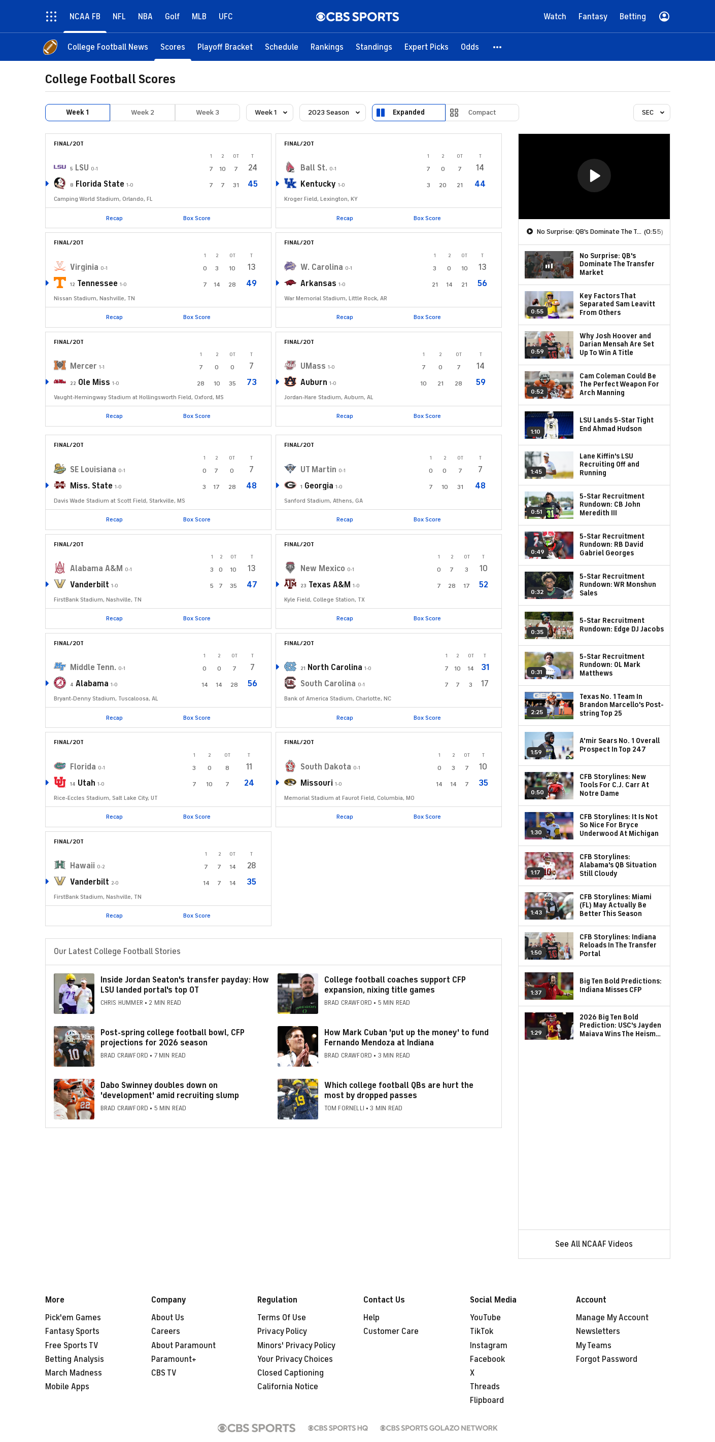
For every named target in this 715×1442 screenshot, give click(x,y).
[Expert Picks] (426, 47)
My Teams (593, 1346)
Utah (86, 783)
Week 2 (142, 112)
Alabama (92, 684)
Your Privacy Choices (295, 1359)
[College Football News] (107, 47)
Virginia (84, 267)
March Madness (73, 1373)
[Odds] (470, 47)
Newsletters (598, 1331)
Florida (83, 767)
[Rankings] (327, 47)
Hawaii (82, 866)
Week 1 (77, 112)
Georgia (318, 486)
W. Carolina (321, 267)
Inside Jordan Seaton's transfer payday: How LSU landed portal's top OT (184, 985)
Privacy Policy (282, 1331)
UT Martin (318, 470)
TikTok (481, 1331)
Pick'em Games (73, 1318)
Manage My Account (612, 1318)
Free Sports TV (71, 1346)
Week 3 (207, 112)
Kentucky (318, 184)
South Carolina (328, 684)
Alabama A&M (96, 569)
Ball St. (313, 168)
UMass (313, 366)
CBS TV (164, 1373)
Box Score (197, 218)
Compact (482, 112)
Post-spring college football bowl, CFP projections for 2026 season (172, 1037)
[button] (497, 47)
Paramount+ (173, 1359)
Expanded (409, 112)
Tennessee (97, 283)
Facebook (487, 1359)
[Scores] (172, 47)
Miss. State (91, 486)
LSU (82, 168)
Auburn (313, 382)
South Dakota (325, 767)
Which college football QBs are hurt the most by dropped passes (398, 1090)
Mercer (83, 366)
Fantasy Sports (72, 1331)
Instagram (488, 1346)
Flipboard (487, 1400)
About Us (167, 1318)
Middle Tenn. (93, 667)
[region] (594, 176)
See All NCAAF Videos (594, 1244)
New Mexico (322, 569)
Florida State (100, 184)
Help (371, 1318)
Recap (114, 218)
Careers (165, 1331)
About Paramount (183, 1346)
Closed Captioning (290, 1373)
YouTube (485, 1318)
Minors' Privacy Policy (296, 1346)
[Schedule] (281, 47)
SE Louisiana (93, 470)
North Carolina (335, 667)
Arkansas (318, 283)
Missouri (316, 783)
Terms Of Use (281, 1318)
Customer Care (391, 1331)
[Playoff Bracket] (225, 47)
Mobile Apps (67, 1387)
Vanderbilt (89, 585)
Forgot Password (606, 1359)
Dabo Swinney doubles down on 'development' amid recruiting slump (169, 1090)
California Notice (287, 1387)
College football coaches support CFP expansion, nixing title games (395, 985)
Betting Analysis (74, 1359)
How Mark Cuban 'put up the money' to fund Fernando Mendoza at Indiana (406, 1037)
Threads (485, 1387)
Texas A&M (330, 585)
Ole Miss (94, 382)
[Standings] (374, 47)
